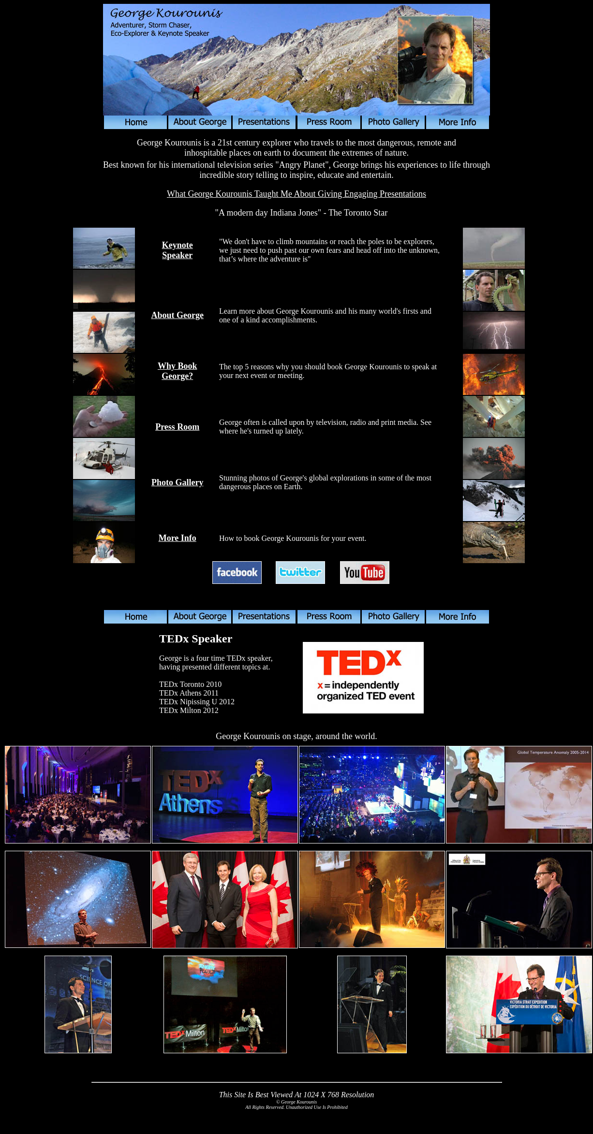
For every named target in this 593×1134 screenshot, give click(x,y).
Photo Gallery (177, 482)
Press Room (177, 427)
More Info (177, 538)
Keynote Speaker (177, 250)
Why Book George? (177, 371)
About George (177, 315)
